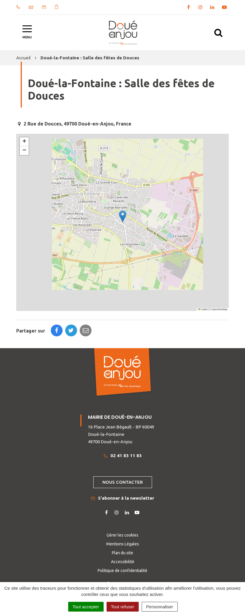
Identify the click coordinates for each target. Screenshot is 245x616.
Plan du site (122, 552)
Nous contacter (122, 482)
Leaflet (203, 309)
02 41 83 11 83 (123, 455)
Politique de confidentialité (122, 570)
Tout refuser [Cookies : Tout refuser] (122, 606)
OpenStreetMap (219, 309)
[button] (122, 216)
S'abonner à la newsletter (122, 498)
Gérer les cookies (122, 535)
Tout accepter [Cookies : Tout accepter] (86, 606)
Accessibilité (122, 561)
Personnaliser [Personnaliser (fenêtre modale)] (159, 606)
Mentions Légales (122, 544)
